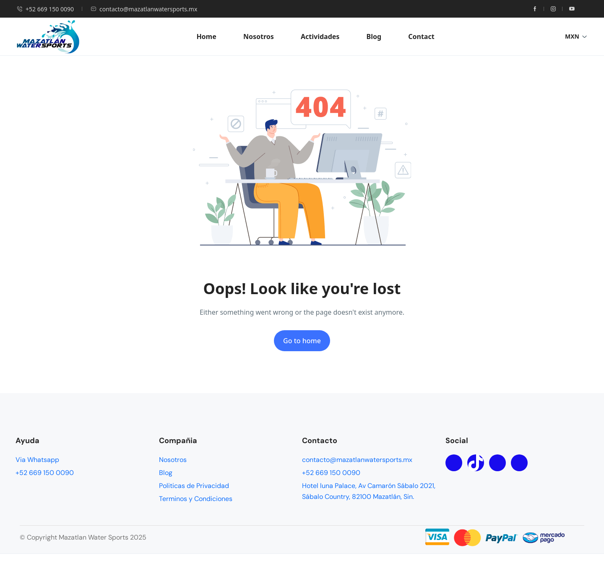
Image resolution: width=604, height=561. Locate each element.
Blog (374, 36)
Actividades (320, 36)
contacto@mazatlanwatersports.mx (144, 9)
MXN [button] (576, 36)
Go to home (302, 340)
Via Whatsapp (37, 459)
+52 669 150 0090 (45, 9)
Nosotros (258, 36)
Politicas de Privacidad (194, 485)
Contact (421, 36)
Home (206, 36)
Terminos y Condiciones (195, 498)
